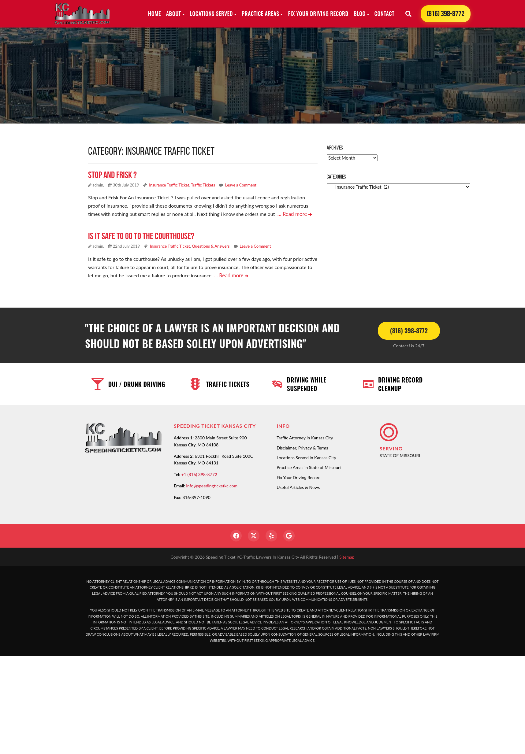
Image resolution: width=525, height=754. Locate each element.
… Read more (293, 214)
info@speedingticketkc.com (211, 484)
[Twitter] (253, 535)
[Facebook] (235, 535)
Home (154, 13)
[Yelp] (272, 535)
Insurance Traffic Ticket (169, 185)
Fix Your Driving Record (318, 13)
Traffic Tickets (203, 185)
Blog (360, 13)
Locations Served (211, 13)
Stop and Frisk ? (112, 175)
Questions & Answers (210, 245)
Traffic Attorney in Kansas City (305, 436)
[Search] (408, 14)
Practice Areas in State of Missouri (309, 466)
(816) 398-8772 (445, 13)
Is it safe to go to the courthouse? (141, 236)
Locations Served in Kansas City (306, 456)
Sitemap (347, 556)
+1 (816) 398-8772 (199, 473)
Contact (384, 13)
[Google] (290, 535)
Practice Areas (260, 13)
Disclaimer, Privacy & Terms (302, 446)
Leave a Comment (240, 185)
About (173, 13)
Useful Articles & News (298, 486)
